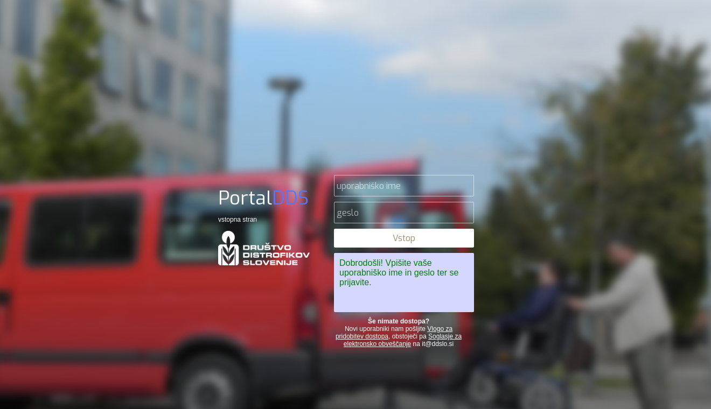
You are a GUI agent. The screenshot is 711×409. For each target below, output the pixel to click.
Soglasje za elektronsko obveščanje (403, 340)
